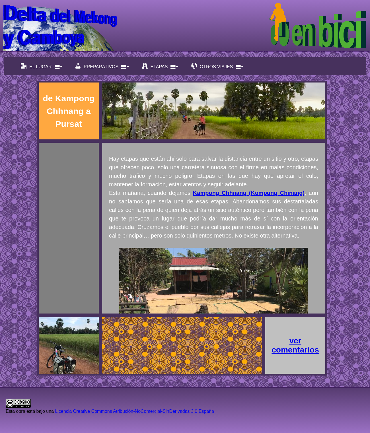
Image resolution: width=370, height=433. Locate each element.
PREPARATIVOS (102, 66)
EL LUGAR (42, 66)
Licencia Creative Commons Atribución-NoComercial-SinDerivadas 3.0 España (134, 411)
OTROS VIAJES (217, 66)
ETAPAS (160, 66)
